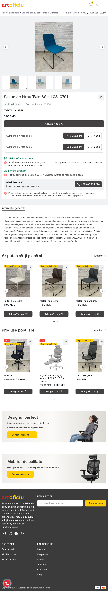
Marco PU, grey (84, 375)
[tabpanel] (54, 230)
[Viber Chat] (10, 533)
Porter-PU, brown (49, 301)
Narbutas (42, 549)
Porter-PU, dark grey (86, 301)
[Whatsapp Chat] (22, 533)
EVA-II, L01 (9, 375)
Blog (39, 574)
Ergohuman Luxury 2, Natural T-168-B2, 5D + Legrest (52, 378)
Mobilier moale (9, 554)
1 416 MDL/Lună (74, 135)
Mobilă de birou (9, 559)
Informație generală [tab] (13, 208)
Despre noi (42, 554)
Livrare (40, 559)
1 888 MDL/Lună (73, 146)
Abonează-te (96, 503)
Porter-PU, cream (13, 301)
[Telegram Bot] (4, 533)
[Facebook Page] (16, 533)
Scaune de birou (10, 549)
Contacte (42, 569)
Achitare (41, 564)
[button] (6, 47)
